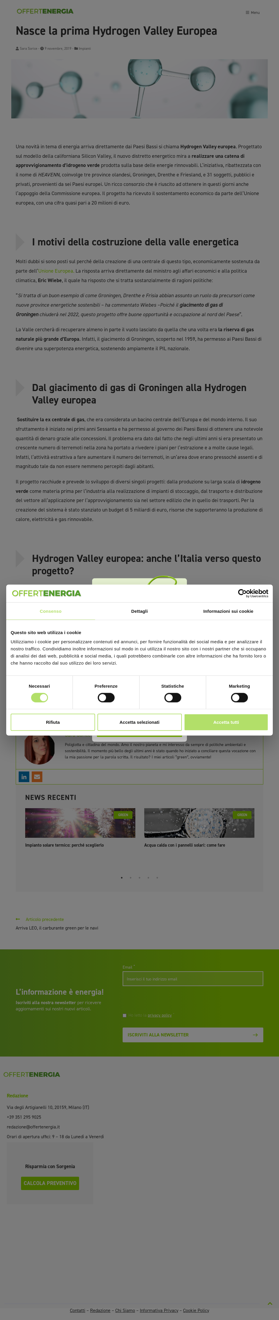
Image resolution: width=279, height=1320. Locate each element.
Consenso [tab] (50, 610)
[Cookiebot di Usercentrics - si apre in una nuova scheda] (242, 593)
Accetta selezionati (139, 722)
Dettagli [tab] (139, 610)
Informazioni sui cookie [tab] (228, 610)
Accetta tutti (226, 722)
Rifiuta (53, 722)
